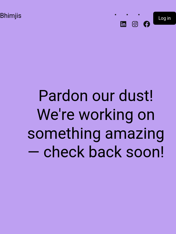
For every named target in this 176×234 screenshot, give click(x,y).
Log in (164, 18)
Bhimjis (10, 16)
